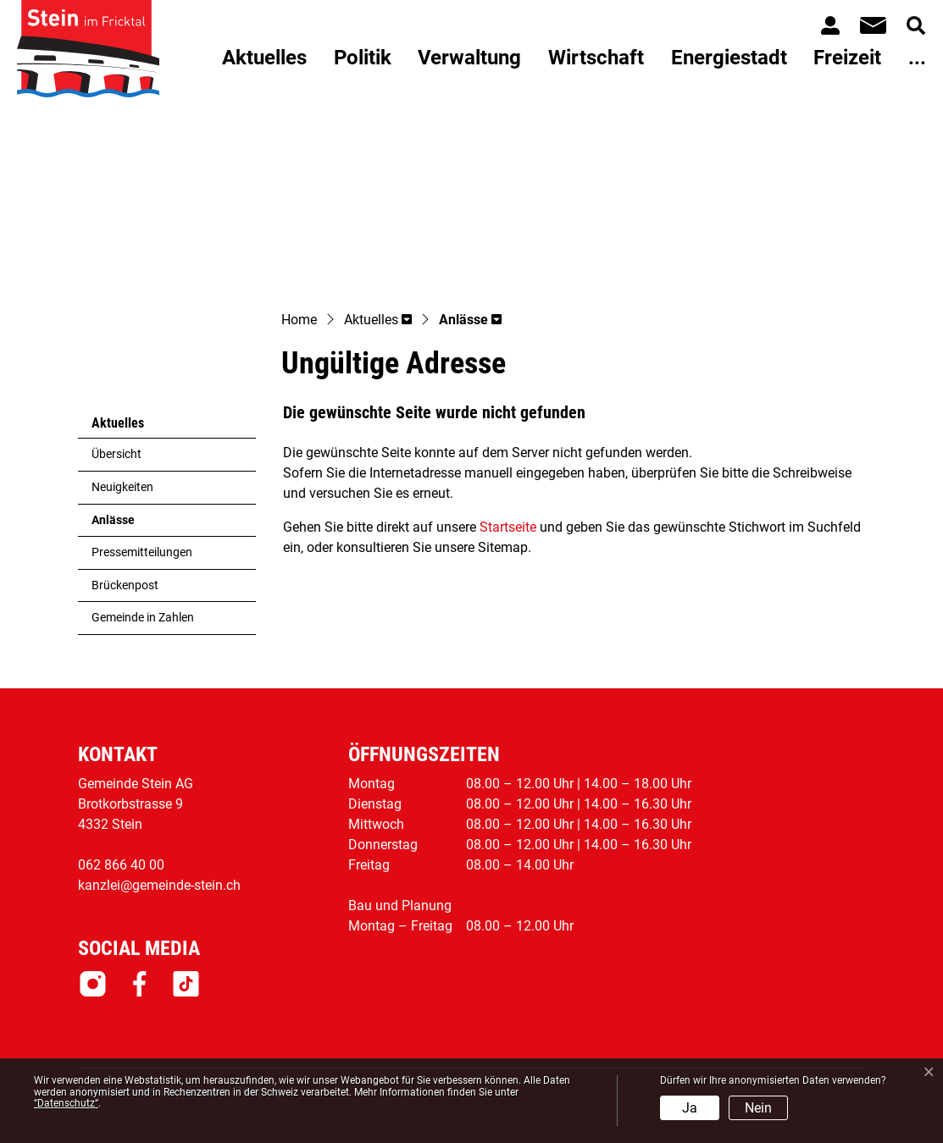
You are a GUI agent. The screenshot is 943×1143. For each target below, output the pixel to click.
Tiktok (186, 984)
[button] (378, 321)
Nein (758, 1108)
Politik (362, 57)
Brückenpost (125, 585)
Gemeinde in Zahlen (143, 617)
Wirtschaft (596, 57)
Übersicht (116, 454)
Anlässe (133, 525)
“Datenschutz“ (66, 1103)
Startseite (508, 527)
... (917, 57)
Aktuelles (264, 57)
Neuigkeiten (122, 487)
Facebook (139, 984)
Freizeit (847, 57)
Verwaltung (469, 57)
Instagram (93, 984)
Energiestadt (729, 57)
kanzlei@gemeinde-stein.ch (159, 885)
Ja (689, 1108)
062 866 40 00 (121, 865)
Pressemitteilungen (142, 552)
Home (299, 320)
